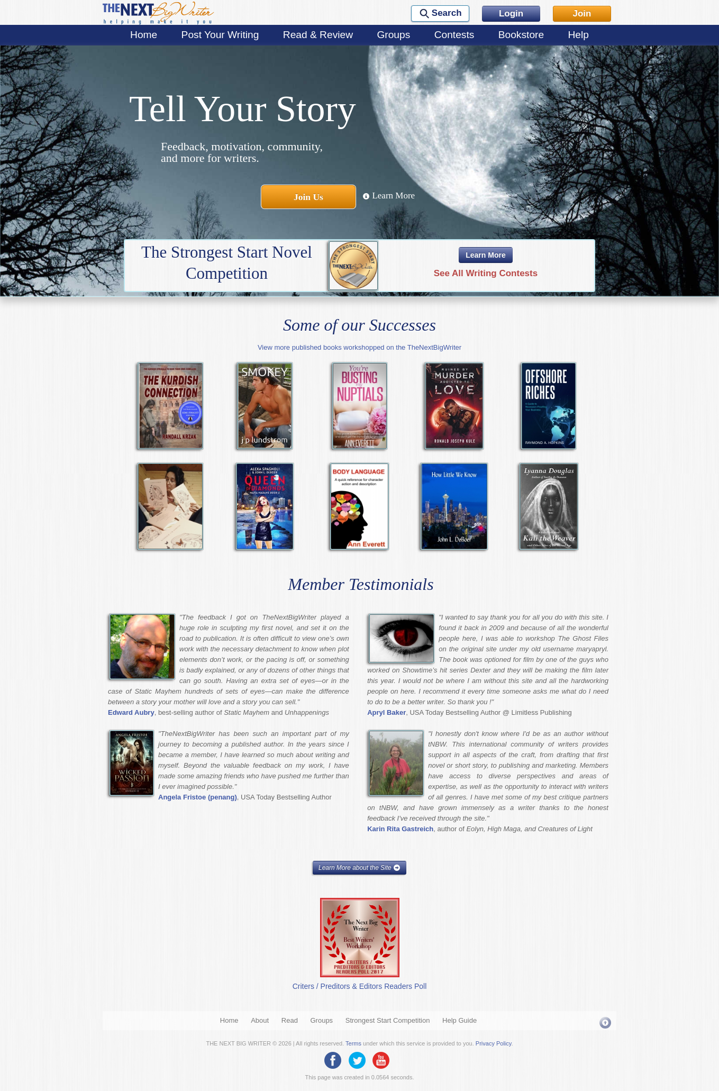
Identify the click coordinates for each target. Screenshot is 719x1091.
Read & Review (318, 34)
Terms (353, 1043)
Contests (454, 34)
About (260, 1020)
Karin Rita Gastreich (400, 829)
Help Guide (459, 1020)
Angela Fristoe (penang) (197, 797)
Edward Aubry (131, 712)
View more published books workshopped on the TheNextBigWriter (359, 347)
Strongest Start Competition (387, 1020)
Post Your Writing (220, 34)
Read (289, 1020)
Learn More (388, 195)
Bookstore (521, 34)
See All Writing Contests (486, 273)
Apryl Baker (386, 712)
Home (143, 34)
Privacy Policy (494, 1043)
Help (578, 34)
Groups (393, 34)
